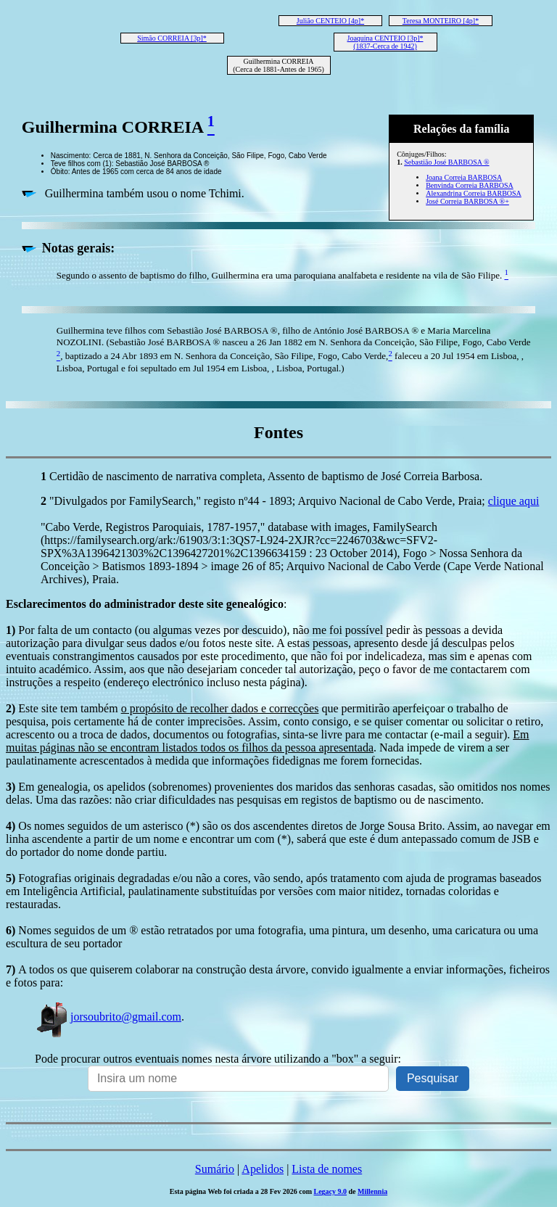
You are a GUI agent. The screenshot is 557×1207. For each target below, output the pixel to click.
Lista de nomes (327, 1169)
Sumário (214, 1169)
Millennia (372, 1191)
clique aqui (514, 501)
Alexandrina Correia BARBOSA (473, 193)
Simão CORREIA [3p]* (172, 38)
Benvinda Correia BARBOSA (469, 185)
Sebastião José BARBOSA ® (446, 162)
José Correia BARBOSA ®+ (467, 201)
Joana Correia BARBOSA (464, 177)
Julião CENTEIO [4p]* (330, 21)
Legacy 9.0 (330, 1191)
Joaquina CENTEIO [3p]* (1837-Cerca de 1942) (385, 42)
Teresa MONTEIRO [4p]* (441, 21)
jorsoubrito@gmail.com (108, 1016)
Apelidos (263, 1169)
